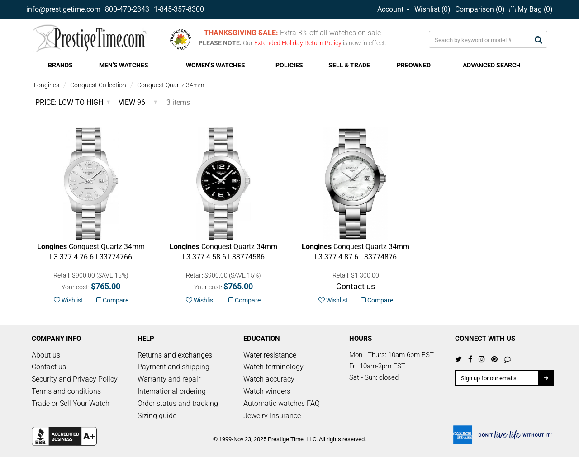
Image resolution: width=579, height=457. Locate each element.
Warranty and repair (169, 379)
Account (393, 9)
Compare (112, 300)
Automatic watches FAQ (281, 403)
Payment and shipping (173, 367)
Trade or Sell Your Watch (70, 403)
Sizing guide (157, 415)
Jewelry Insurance (272, 415)
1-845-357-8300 (179, 9)
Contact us (49, 367)
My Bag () (531, 9)
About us (46, 355)
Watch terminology (273, 367)
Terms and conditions (66, 391)
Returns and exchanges (175, 355)
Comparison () (480, 9)
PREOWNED (414, 65)
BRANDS (60, 65)
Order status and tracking (178, 403)
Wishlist (68, 300)
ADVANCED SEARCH (492, 65)
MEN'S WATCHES (123, 65)
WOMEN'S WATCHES (215, 65)
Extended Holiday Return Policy (298, 43)
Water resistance (269, 355)
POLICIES (289, 65)
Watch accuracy (268, 379)
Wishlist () (432, 9)
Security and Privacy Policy (75, 379)
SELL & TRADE (349, 65)
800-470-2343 (127, 9)
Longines (46, 85)
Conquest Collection (98, 85)
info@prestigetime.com (63, 9)
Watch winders (266, 391)
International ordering (172, 391)
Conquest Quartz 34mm (170, 85)
